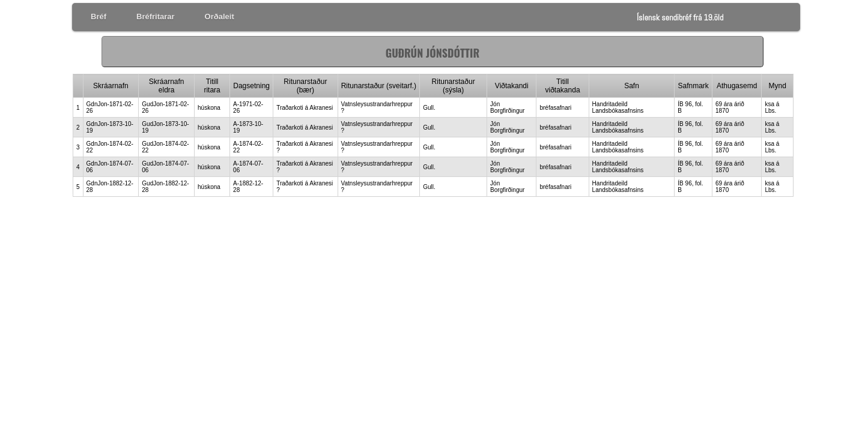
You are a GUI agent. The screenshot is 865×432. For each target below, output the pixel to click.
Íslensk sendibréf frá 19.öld (680, 17)
